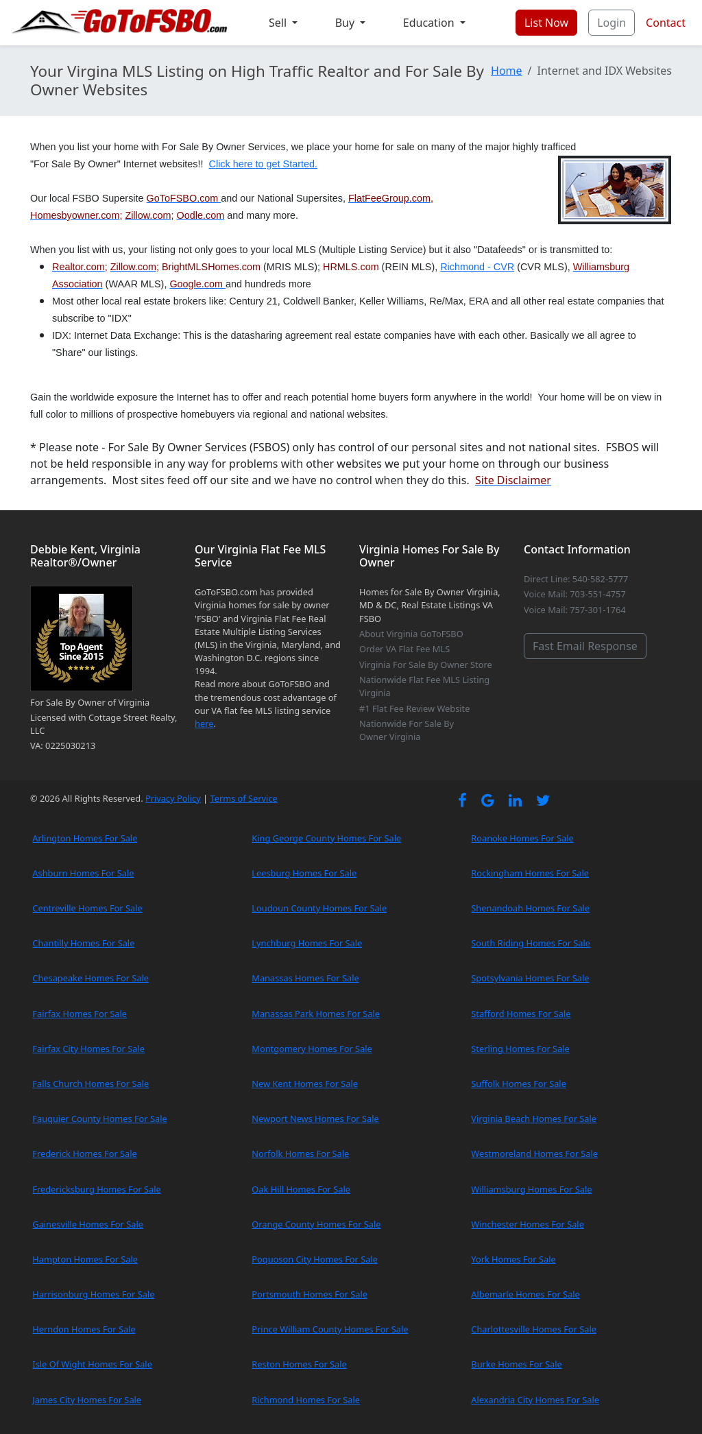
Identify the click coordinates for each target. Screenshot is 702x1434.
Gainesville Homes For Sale (87, 1224)
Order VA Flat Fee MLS (404, 649)
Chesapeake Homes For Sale (90, 978)
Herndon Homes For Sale (83, 1329)
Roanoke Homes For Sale (522, 838)
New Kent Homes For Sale (305, 1083)
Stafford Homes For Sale (520, 1013)
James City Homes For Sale (86, 1400)
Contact (666, 22)
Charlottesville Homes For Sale (533, 1329)
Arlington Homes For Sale (84, 838)
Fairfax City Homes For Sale (88, 1048)
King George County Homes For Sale (326, 838)
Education (430, 22)
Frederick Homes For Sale (84, 1153)
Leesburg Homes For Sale (304, 873)
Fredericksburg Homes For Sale (96, 1189)
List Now (546, 22)
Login (611, 22)
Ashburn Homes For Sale (83, 873)
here (204, 723)
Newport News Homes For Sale (315, 1118)
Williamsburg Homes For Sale (531, 1189)
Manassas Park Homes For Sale (316, 1013)
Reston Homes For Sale (299, 1364)
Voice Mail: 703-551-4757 (575, 594)
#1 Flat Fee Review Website (414, 708)
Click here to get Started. (263, 163)
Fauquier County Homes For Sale (99, 1118)
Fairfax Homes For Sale (79, 1013)
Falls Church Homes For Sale (90, 1083)
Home (506, 70)
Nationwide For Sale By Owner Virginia (406, 730)
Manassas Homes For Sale (305, 978)
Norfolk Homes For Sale (300, 1153)
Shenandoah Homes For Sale (530, 908)
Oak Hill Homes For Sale (301, 1189)
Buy (346, 22)
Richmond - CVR (477, 266)
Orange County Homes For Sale (316, 1224)
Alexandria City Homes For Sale (535, 1400)
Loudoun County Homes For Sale (319, 908)
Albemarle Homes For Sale (525, 1294)
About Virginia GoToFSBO (411, 634)
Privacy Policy (173, 798)
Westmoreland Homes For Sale (534, 1153)
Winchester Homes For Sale (527, 1224)
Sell (279, 22)
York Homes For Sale (513, 1259)
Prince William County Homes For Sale (330, 1329)
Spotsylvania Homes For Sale (530, 978)
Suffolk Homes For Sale (518, 1083)
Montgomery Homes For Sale (312, 1048)
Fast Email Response (585, 646)
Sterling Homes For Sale (520, 1048)
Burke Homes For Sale (516, 1364)
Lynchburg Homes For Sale (307, 943)
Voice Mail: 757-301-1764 (575, 610)
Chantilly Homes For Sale (83, 943)
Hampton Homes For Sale (85, 1259)
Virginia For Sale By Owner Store (425, 664)
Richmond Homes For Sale (306, 1400)
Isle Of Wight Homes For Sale (92, 1364)
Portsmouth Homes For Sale (309, 1294)
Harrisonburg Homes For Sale (93, 1294)
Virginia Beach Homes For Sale (533, 1118)
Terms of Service (243, 798)
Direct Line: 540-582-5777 (576, 579)
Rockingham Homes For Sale (530, 873)
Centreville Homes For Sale (87, 908)
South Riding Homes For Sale (530, 943)
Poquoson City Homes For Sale (315, 1259)
